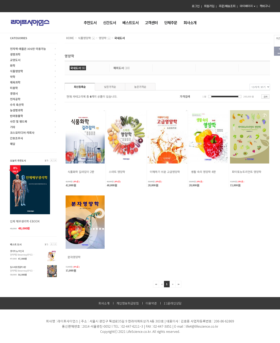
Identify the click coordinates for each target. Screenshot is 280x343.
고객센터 (151, 22)
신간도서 (109, 22)
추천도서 (90, 22)
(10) (121, 68)
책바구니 (265, 6)
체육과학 (15, 82)
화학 (12, 65)
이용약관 (151, 303)
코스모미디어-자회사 (22, 133)
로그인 (196, 6)
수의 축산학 (17, 105)
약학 (12, 77)
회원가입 (209, 6)
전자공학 (15, 99)
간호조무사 (16, 138)
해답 (12, 144)
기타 (12, 127)
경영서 (14, 93)
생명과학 (15, 54)
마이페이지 (246, 6)
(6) (77, 68)
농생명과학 (16, 110)
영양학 (103, 38)
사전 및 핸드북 (18, 121)
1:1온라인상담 (173, 303)
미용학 (14, 88)
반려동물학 (16, 116)
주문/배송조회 (227, 6)
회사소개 (190, 22)
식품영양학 (16, 71)
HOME (70, 38)
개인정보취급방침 (127, 303)
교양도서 (15, 60)
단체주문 (170, 22)
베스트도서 (130, 22)
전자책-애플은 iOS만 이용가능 (28, 49)
